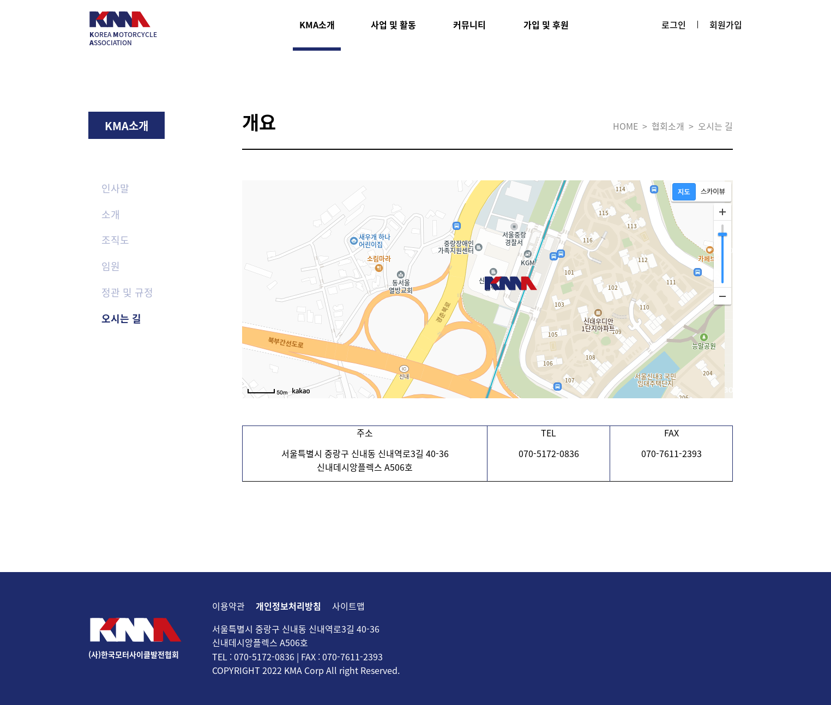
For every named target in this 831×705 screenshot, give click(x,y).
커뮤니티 (469, 24)
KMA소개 (317, 24)
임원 (110, 266)
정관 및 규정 (127, 292)
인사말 (115, 188)
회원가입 (725, 24)
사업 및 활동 (393, 24)
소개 (110, 214)
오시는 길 (121, 318)
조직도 (115, 240)
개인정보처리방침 (288, 605)
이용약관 (228, 605)
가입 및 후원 (546, 24)
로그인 (673, 24)
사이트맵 (348, 605)
